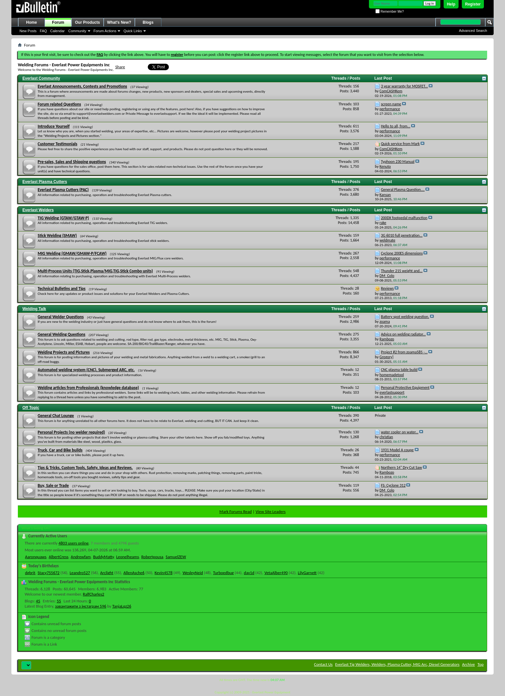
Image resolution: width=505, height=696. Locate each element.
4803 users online (73, 543)
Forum (58, 22)
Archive (468, 664)
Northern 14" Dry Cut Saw (401, 467)
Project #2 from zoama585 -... (404, 352)
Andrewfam (81, 556)
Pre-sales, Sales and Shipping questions (72, 161)
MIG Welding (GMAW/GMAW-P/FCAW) (72, 253)
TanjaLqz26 (121, 606)
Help (451, 4)
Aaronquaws (35, 556)
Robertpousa (152, 556)
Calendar (57, 31)
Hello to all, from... (395, 126)
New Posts (28, 31)
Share (120, 66)
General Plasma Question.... (403, 189)
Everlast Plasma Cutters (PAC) (63, 189)
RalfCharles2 (93, 594)
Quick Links (132, 31)
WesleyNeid (193, 572)
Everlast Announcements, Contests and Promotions (82, 86)
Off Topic (30, 407)
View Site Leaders (270, 511)
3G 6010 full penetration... (402, 235)
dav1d (249, 572)
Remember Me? (389, 11)
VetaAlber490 (276, 572)
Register (473, 4)
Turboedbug (223, 572)
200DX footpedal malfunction (404, 218)
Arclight (106, 572)
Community (77, 31)
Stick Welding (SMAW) (57, 235)
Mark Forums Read (236, 511)
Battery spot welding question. (405, 316)
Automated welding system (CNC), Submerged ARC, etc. (86, 369)
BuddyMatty (103, 556)
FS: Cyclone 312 (393, 485)
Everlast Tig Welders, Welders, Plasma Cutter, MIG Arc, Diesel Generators (397, 664)
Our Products (87, 22)
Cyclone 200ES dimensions (402, 253)
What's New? (119, 22)
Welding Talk (34, 309)
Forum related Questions (59, 104)
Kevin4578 (163, 572)
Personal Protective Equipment (405, 387)
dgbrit (30, 572)
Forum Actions (105, 31)
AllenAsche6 (134, 572)
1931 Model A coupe (397, 450)
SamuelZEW (176, 556)
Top (480, 664)
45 (38, 600)
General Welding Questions (61, 334)
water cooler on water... (399, 432)
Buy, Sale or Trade (53, 485)
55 (59, 600)
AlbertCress (59, 556)
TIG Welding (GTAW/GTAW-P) (63, 218)
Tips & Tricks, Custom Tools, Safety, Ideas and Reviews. (85, 467)
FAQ (43, 31)
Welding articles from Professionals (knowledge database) (88, 387)
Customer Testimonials (57, 143)
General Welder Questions (61, 316)
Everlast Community (41, 78)
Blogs (148, 22)
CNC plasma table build (399, 369)
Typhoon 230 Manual (397, 161)
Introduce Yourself (53, 126)
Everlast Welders (38, 210)
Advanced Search (473, 31)
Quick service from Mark (400, 143)
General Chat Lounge (56, 415)
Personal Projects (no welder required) (71, 432)
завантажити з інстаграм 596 (81, 606)
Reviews (387, 288)
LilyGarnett (307, 572)
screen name (391, 104)
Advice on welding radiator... (403, 334)
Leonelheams (127, 556)
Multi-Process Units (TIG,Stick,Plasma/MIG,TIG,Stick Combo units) (95, 271)
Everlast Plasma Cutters (44, 181)
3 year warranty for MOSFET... (404, 86)
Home (31, 22)
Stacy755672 (48, 572)
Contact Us (323, 664)
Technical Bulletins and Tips (61, 288)
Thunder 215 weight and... (402, 271)
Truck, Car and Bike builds (60, 450)
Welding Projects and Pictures (64, 352)
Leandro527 (79, 572)
